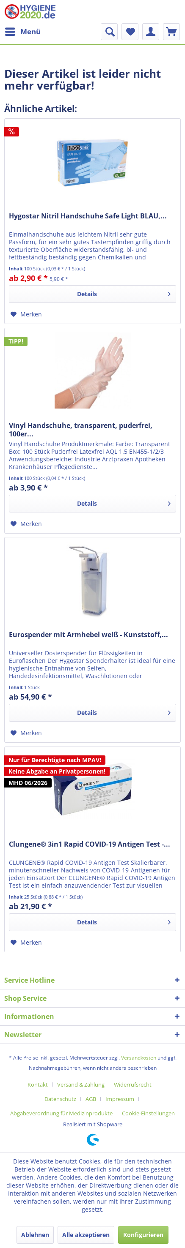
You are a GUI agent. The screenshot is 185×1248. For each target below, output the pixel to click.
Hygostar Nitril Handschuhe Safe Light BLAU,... (88, 216)
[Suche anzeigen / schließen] (109, 31)
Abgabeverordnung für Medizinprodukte (61, 1113)
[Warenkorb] (171, 31)
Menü (23, 30)
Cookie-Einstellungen (148, 1113)
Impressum (119, 1099)
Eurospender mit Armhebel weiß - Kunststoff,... (88, 634)
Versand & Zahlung (81, 1084)
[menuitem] (22, 31)
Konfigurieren (143, 1235)
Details (124, 292)
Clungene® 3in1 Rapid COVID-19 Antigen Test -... (89, 844)
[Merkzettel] (129, 31)
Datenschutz (60, 1099)
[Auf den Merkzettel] (26, 314)
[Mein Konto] (150, 31)
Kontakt (38, 1084)
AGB (91, 1099)
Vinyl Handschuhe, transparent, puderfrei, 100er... (80, 429)
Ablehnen (35, 1235)
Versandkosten (138, 1057)
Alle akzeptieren (86, 1235)
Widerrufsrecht (133, 1084)
